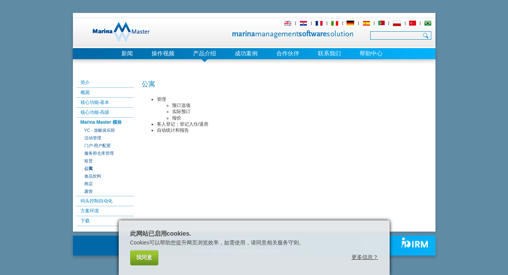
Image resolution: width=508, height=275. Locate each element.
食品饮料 (92, 176)
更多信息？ (365, 257)
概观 (85, 92)
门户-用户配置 (97, 145)
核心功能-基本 (95, 102)
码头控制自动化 (97, 201)
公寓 (88, 168)
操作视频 (163, 53)
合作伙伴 (287, 53)
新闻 (127, 53)
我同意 (144, 257)
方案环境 (90, 211)
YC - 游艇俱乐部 (99, 130)
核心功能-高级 (95, 112)
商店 (88, 183)
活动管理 (92, 138)
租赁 (88, 161)
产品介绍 (204, 53)
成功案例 (246, 53)
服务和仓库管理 (99, 153)
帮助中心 (371, 53)
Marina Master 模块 (101, 122)
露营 (88, 191)
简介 (85, 82)
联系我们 (329, 53)
